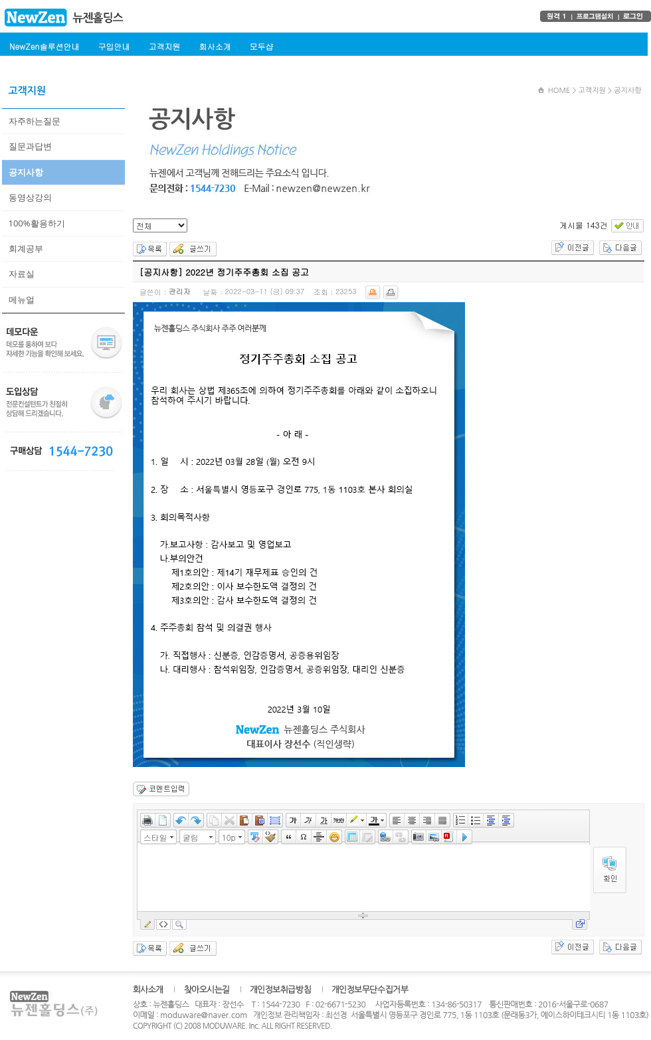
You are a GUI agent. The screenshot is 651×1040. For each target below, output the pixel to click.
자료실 (22, 274)
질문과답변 (30, 146)
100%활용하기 (37, 223)
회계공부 (26, 248)
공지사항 (26, 172)
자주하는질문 (34, 121)
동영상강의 (30, 197)
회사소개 (215, 46)
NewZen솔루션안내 (44, 46)
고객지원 (164, 46)
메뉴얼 (22, 299)
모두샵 (261, 46)
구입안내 (114, 46)
